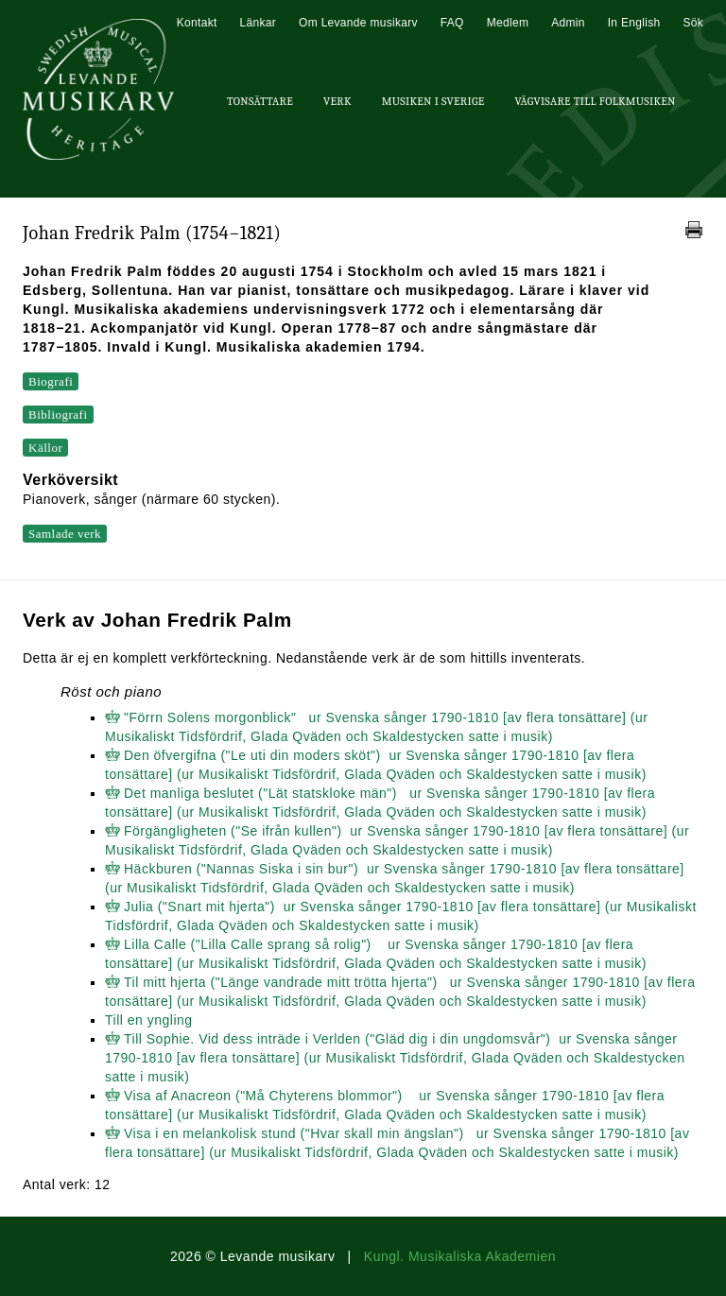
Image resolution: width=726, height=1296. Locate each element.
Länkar (258, 22)
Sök (693, 22)
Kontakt (197, 22)
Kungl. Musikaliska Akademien (460, 1256)
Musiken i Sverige (433, 101)
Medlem (507, 22)
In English (634, 22)
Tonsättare (260, 101)
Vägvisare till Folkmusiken (594, 101)
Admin (568, 22)
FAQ (452, 22)
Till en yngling (149, 1020)
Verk (337, 101)
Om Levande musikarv (358, 22)
